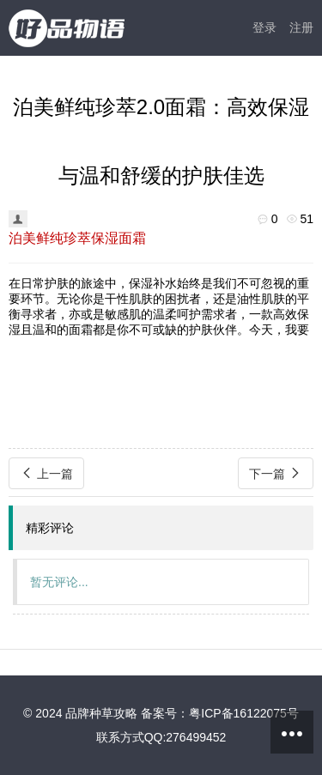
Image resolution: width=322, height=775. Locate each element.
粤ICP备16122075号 (244, 713)
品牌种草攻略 (101, 713)
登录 (264, 27)
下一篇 (275, 473)
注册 (301, 27)
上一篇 (46, 473)
